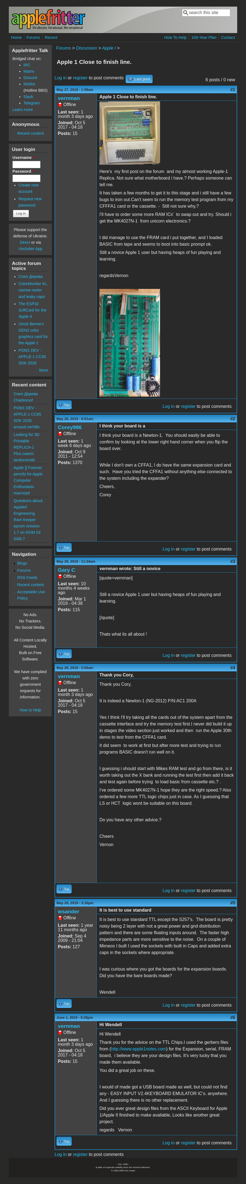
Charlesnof (23, 400)
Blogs (22, 563)
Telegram (31, 103)
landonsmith (24, 460)
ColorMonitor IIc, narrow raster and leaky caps (33, 290)
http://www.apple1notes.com (138, 1049)
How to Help (30, 710)
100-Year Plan (204, 37)
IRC (26, 65)
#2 (232, 418)
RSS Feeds (27, 577)
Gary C (66, 570)
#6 (232, 1017)
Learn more (22, 109)
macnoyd (21, 493)
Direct (25, 242)
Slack (28, 96)
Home (16, 37)
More (43, 370)
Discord (30, 77)
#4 (232, 667)
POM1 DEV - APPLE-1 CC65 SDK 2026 (32, 356)
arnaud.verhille (26, 427)
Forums (33, 37)
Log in (61, 77)
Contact (228, 37)
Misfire (29, 84)
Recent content (30, 133)
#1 (232, 89)
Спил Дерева (30, 276)
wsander (68, 911)
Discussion (86, 48)
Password (23, 171)
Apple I (109, 48)
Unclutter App (30, 248)
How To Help (175, 37)
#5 (232, 903)
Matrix (28, 71)
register (80, 77)
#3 (232, 561)
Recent (51, 37)
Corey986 (70, 427)
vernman (69, 98)
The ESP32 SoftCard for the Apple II (32, 310)
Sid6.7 (19, 539)
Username (23, 157)
